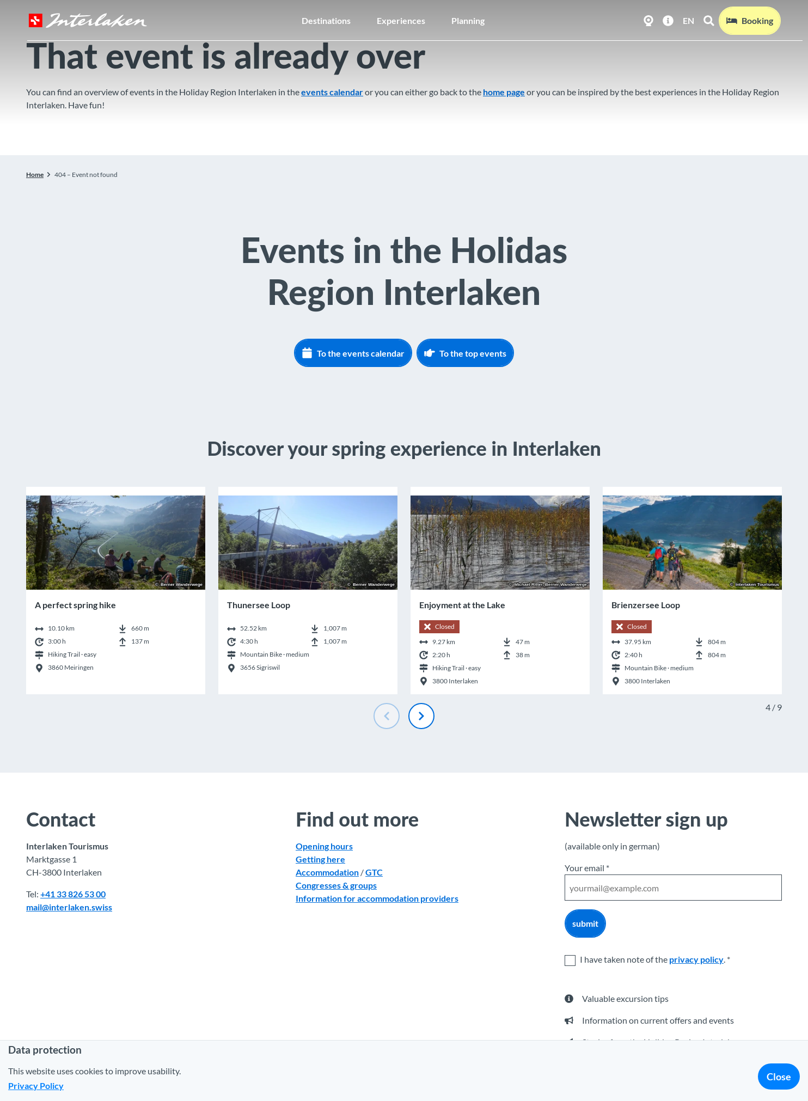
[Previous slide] (387, 716)
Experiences (401, 19)
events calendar (332, 92)
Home (35, 174)
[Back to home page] (86, 19)
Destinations (326, 19)
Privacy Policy (36, 1085)
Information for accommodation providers (377, 898)
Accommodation (327, 872)
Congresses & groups (336, 885)
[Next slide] (421, 716)
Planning (468, 19)
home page (504, 92)
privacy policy (696, 959)
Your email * (587, 868)
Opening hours (324, 846)
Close (779, 1076)
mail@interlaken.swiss (69, 907)
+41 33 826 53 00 (73, 894)
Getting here (320, 859)
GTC (374, 872)
